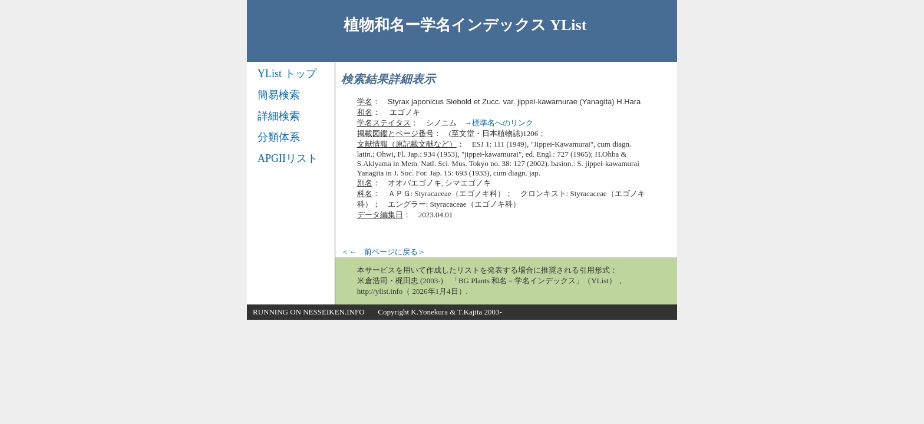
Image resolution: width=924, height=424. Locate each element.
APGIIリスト (288, 158)
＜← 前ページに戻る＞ (383, 251)
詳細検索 (279, 116)
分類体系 (279, 137)
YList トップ (287, 74)
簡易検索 (279, 95)
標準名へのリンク (502, 122)
